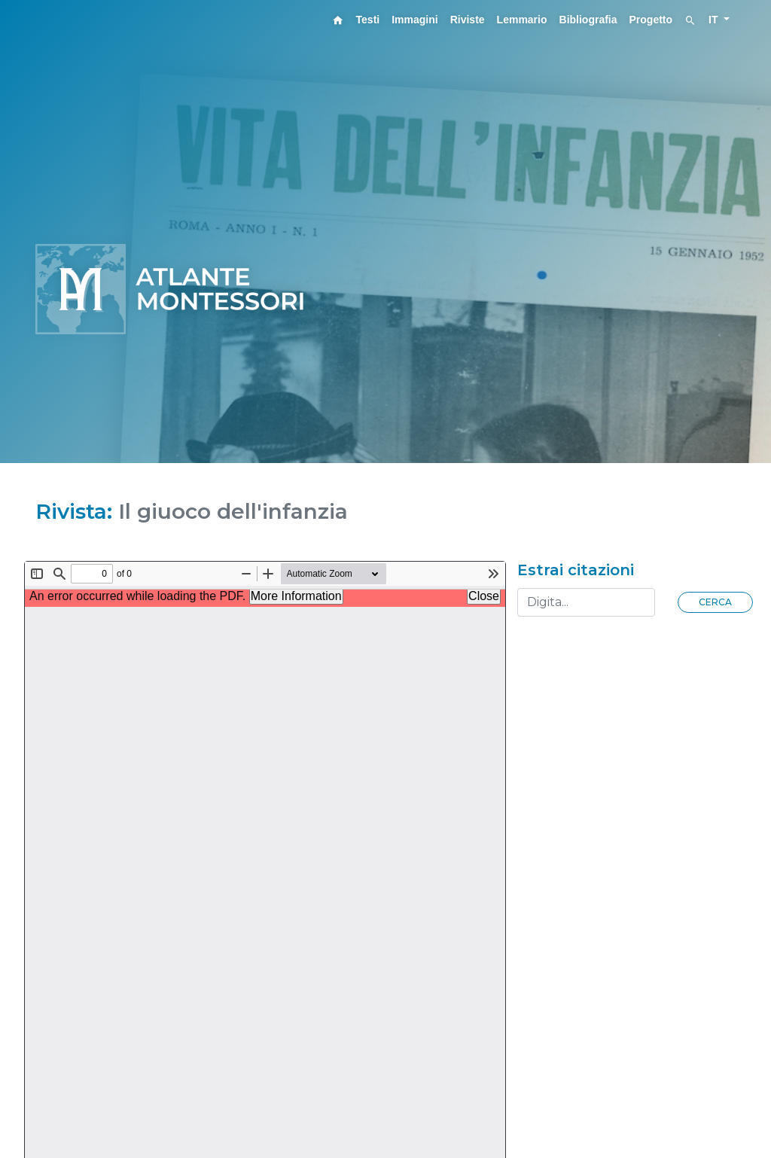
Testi (368, 20)
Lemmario (522, 20)
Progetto (651, 20)
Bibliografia (588, 20)
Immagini (414, 20)
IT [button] (715, 20)
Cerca (715, 602)
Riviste (467, 20)
